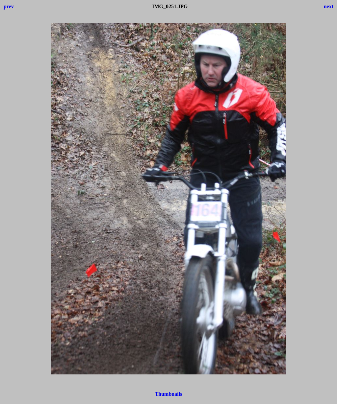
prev (9, 6)
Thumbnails (168, 394)
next (328, 6)
